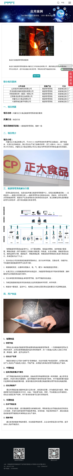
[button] (11, 41)
